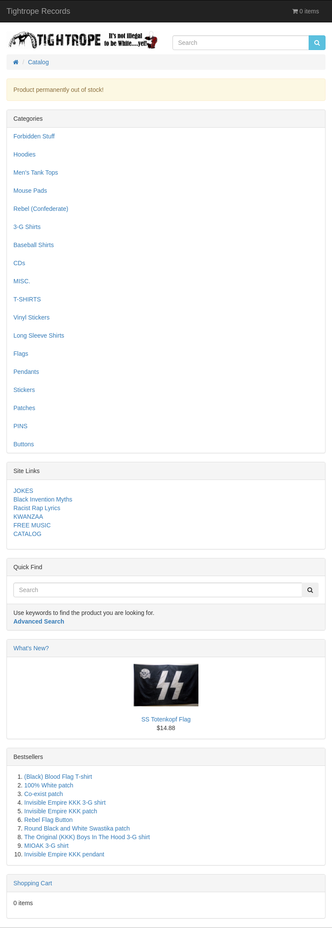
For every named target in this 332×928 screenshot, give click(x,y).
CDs (19, 263)
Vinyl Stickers (31, 317)
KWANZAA (28, 516)
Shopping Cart (32, 883)
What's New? (31, 648)
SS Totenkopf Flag (166, 719)
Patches (24, 407)
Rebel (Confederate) (40, 208)
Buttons (23, 444)
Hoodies (24, 154)
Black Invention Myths (42, 499)
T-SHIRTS (27, 299)
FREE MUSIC (32, 525)
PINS (20, 426)
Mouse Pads (30, 190)
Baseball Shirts (33, 244)
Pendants (26, 371)
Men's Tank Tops (35, 172)
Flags (20, 353)
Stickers (24, 389)
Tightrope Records (38, 11)
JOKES (23, 490)
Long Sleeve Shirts (38, 335)
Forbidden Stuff (33, 136)
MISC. (21, 281)
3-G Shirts (27, 226)
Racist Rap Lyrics (36, 508)
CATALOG (27, 533)
